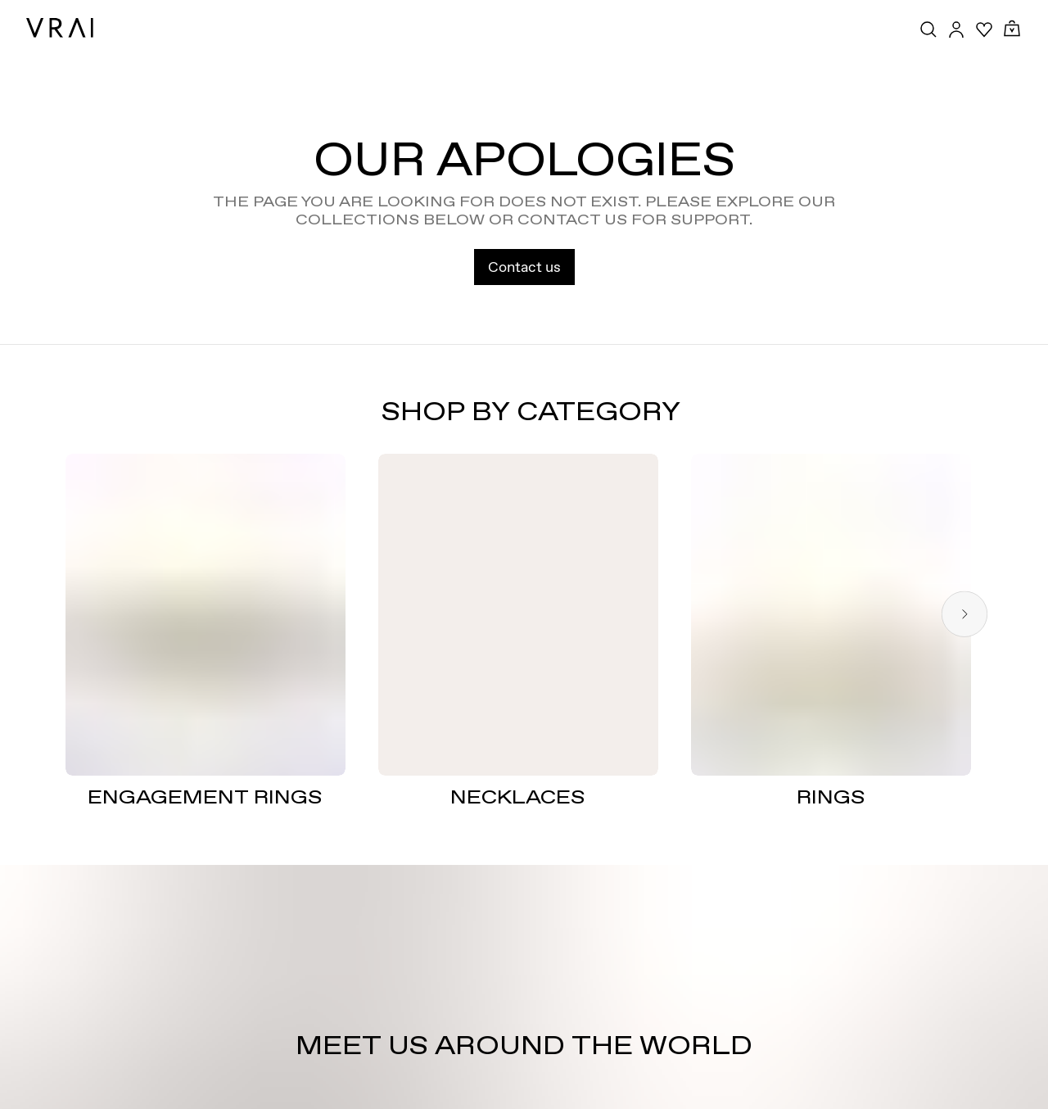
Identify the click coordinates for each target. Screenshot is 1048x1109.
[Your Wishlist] (984, 29)
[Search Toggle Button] (928, 29)
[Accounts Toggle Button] (956, 29)
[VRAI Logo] (59, 28)
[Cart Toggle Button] (1012, 29)
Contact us (524, 266)
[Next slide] (964, 614)
